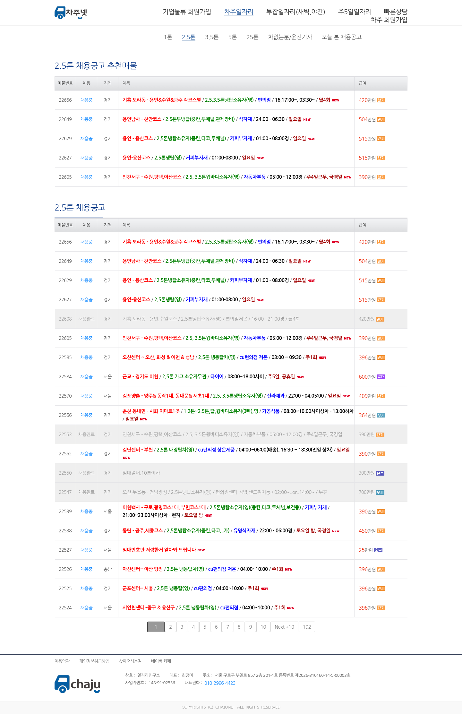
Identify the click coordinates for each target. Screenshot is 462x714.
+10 (284, 626)
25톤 (252, 37)
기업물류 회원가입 (187, 12)
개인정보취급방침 (94, 661)
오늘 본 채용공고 (342, 37)
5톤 (232, 37)
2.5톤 (188, 37)
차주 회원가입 (389, 20)
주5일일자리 (354, 12)
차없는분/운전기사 (290, 37)
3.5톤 (211, 37)
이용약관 (62, 661)
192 (307, 626)
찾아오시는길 (130, 661)
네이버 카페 (161, 661)
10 (263, 626)
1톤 (168, 37)
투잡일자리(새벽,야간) (295, 12)
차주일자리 (238, 12)
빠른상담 (395, 12)
